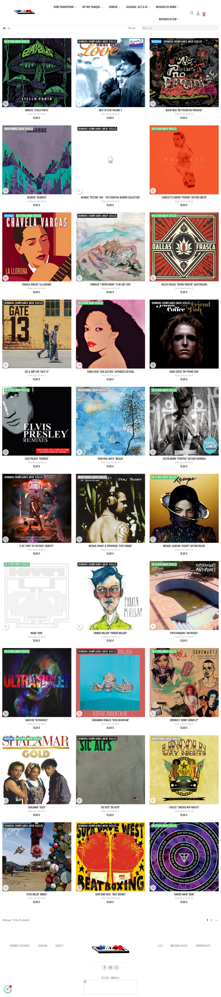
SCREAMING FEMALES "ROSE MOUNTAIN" (110, 744)
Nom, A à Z (181, 52)
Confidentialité (203, 970)
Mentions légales (179, 970)
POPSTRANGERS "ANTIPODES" (184, 657)
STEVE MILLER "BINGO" (36, 919)
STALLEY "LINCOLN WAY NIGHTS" (184, 831)
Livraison (42, 970)
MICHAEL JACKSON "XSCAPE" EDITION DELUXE (184, 570)
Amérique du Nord (37, 138)
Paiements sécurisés (20, 970)
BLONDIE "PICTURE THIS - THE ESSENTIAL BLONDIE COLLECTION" (110, 222)
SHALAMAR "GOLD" (37, 831)
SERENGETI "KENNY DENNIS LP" (184, 744)
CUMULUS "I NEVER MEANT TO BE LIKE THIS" (110, 309)
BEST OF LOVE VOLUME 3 (110, 135)
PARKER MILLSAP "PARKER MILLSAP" (110, 657)
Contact (59, 970)
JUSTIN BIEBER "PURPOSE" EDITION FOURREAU (184, 483)
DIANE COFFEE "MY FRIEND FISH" (184, 396)
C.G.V (160, 970)
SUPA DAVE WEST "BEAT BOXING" (110, 919)
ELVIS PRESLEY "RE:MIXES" (37, 483)
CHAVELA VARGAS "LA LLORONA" (37, 309)
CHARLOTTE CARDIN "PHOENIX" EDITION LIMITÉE (184, 222)
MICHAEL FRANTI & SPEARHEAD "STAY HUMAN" (110, 570)
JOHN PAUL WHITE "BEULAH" (110, 483)
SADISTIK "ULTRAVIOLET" (36, 744)
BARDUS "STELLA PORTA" (36, 135)
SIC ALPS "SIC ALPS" (110, 831)
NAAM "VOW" (37, 657)
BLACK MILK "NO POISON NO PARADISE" (184, 135)
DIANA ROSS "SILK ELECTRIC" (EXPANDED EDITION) (110, 396)
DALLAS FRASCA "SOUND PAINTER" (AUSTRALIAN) (184, 309)
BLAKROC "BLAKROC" (37, 222)
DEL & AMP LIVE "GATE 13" (37, 396)
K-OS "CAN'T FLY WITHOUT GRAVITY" (37, 570)
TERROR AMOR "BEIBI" (184, 919)
